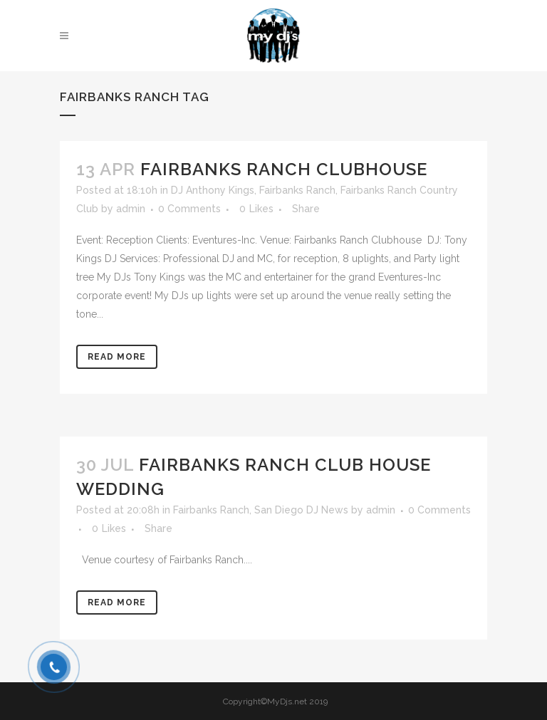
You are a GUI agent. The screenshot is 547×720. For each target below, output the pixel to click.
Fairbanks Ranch (297, 190)
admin (130, 208)
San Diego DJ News (301, 510)
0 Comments (189, 208)
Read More (117, 357)
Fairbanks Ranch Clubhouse (283, 169)
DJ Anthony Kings (212, 190)
